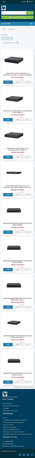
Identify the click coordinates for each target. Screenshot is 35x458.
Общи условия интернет (11, 429)
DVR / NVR (11, 29)
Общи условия (8, 425)
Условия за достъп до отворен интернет (17, 434)
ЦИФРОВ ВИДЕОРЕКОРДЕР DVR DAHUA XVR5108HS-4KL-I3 (17, 299)
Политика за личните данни (13, 422)
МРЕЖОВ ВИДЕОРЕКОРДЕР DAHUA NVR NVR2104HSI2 (17, 261)
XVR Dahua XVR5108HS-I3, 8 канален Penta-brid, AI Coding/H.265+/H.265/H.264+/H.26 (17, 112)
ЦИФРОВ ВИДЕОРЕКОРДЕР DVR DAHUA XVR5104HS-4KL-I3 (17, 336)
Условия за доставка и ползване (15, 420)
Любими (6, 408)
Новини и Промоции (10, 411)
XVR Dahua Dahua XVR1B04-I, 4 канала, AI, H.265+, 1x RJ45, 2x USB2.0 (17, 74)
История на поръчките (11, 406)
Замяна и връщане (9, 427)
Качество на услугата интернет (14, 432)
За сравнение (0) (7, 38)
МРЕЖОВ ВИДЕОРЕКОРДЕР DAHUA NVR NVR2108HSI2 (17, 224)
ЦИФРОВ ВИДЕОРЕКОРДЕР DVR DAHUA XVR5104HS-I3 (17, 374)
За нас (5, 418)
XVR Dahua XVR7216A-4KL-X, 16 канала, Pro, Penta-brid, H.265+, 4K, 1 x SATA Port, (17, 187)
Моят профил (7, 403)
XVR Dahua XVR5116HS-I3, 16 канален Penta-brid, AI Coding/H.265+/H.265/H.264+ (17, 149)
